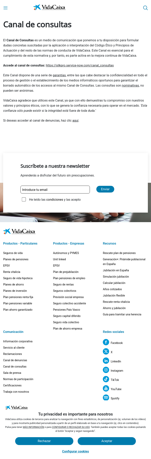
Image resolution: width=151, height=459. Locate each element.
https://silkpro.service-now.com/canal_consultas (80, 65)
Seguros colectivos (64, 290)
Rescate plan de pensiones (119, 253)
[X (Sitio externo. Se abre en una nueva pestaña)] (107, 352)
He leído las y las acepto (55, 199)
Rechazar (44, 441)
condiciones (54, 199)
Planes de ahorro (13, 284)
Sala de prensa (12, 372)
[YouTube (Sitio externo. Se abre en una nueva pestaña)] (112, 389)
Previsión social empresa (68, 297)
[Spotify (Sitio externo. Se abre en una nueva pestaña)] (111, 398)
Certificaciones (12, 385)
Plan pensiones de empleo (69, 278)
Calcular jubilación (114, 282)
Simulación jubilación (116, 276)
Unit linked (59, 259)
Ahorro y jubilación (114, 308)
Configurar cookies (75, 451)
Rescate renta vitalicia (116, 301)
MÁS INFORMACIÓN (33, 427)
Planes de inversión (15, 290)
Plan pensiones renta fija (18, 297)
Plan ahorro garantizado (17, 309)
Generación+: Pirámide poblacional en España (124, 262)
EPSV (6, 265)
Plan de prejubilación (66, 271)
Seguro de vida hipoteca (17, 278)
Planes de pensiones (16, 259)
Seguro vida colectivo (66, 322)
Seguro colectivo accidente (69, 303)
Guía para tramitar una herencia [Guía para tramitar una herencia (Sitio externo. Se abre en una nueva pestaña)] (122, 314)
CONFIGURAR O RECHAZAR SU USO (71, 427)
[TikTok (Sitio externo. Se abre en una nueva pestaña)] (111, 380)
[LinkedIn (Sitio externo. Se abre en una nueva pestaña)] (112, 361)
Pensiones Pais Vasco (66, 309)
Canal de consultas (15, 366)
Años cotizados (112, 289)
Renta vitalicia (11, 271)
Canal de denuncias (15, 360)
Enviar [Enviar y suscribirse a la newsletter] (105, 189)
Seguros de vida (13, 253)
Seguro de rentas (63, 284)
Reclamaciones (12, 354)
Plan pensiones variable (17, 303)
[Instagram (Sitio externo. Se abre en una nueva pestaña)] (113, 370)
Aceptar (106, 441)
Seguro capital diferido (67, 316)
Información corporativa (17, 341)
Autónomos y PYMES (66, 253)
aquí (75, 120)
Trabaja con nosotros (16, 391)
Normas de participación (18, 379)
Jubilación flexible (114, 295)
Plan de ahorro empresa (67, 328)
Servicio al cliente (14, 347)
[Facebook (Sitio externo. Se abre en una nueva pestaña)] (113, 343)
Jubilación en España (116, 270)
